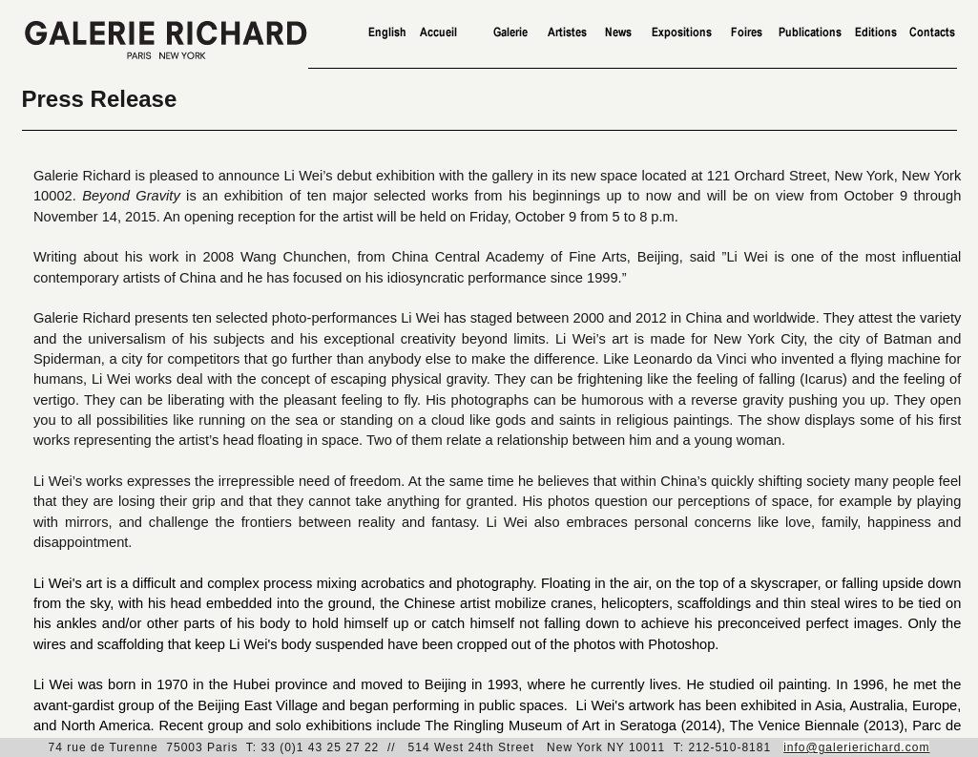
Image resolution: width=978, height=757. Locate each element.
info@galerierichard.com (856, 747)
